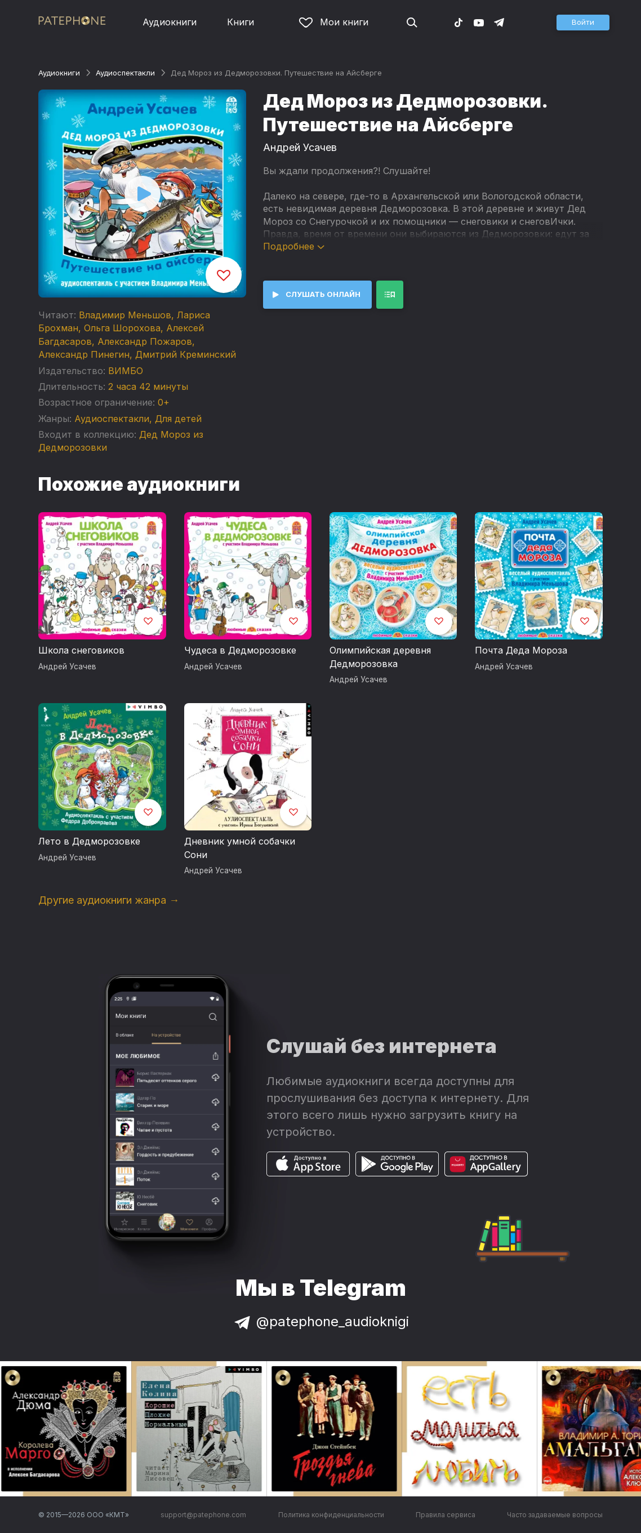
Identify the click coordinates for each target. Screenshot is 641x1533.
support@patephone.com (203, 1514)
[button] (583, 22)
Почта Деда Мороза (521, 650)
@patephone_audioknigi (320, 1321)
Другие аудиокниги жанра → (108, 900)
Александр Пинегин (84, 354)
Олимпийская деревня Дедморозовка (380, 657)
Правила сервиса (445, 1514)
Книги (240, 22)
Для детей (178, 418)
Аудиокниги (170, 22)
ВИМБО (125, 370)
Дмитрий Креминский (185, 354)
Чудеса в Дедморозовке (240, 650)
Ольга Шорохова (122, 328)
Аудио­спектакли (125, 72)
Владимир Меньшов (125, 315)
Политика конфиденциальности (331, 1514)
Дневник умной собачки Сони (239, 848)
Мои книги (333, 22)
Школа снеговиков (81, 650)
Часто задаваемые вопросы (555, 1514)
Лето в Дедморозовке (89, 841)
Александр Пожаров (144, 341)
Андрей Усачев (300, 147)
